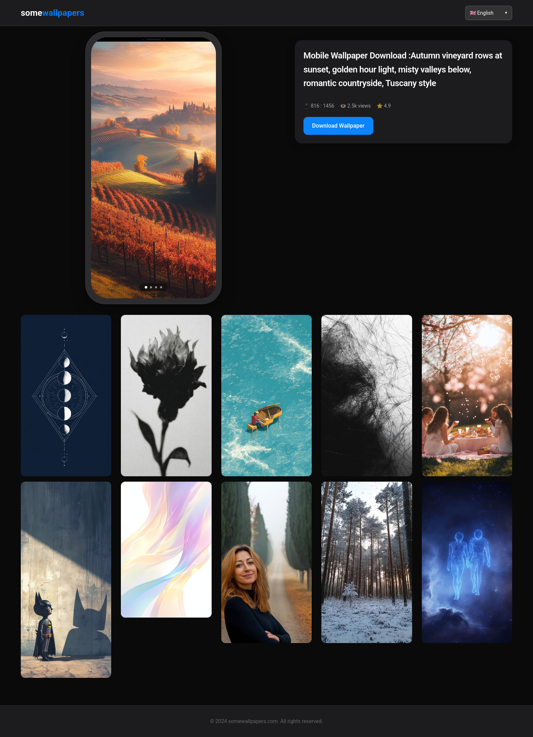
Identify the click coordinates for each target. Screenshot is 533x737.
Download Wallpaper (338, 125)
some (52, 13)
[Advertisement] (403, 211)
